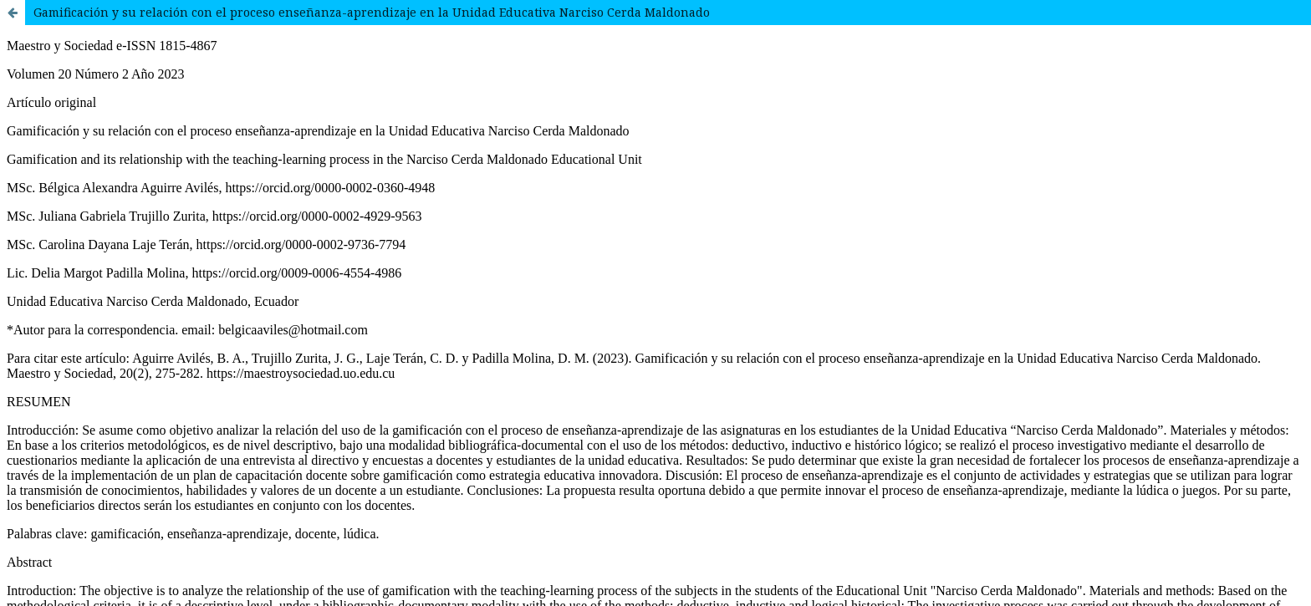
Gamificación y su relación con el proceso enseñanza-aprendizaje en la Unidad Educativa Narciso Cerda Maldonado (371, 12)
